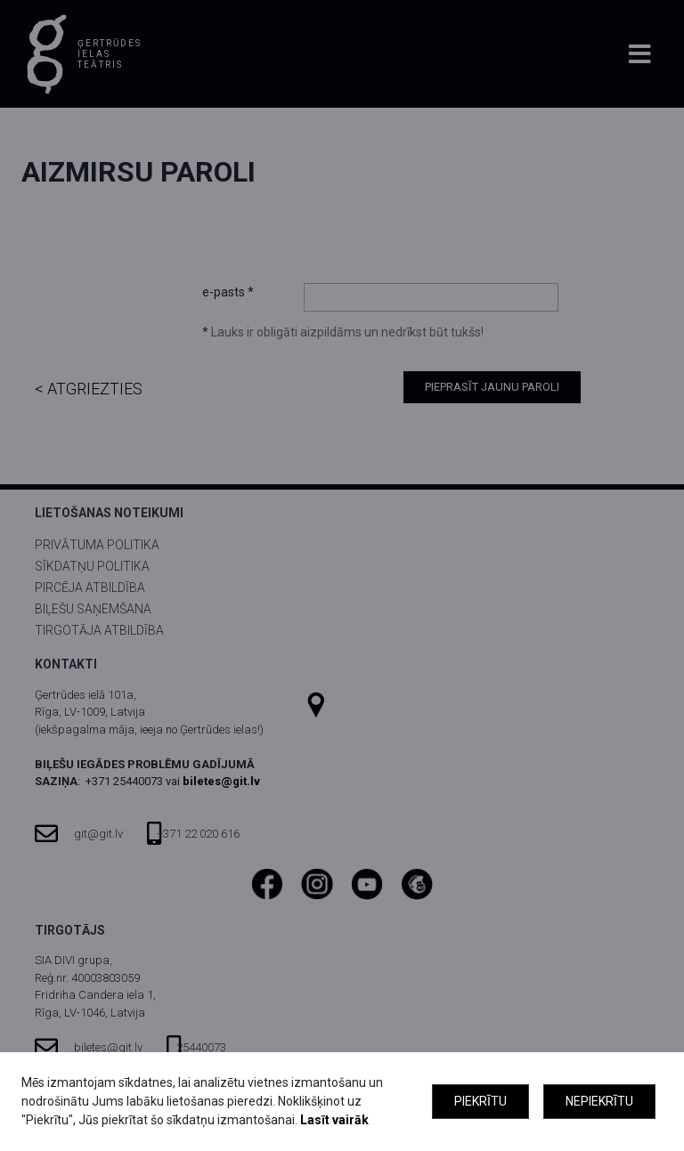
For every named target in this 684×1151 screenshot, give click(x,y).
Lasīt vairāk (334, 1120)
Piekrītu (480, 1101)
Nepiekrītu (599, 1101)
